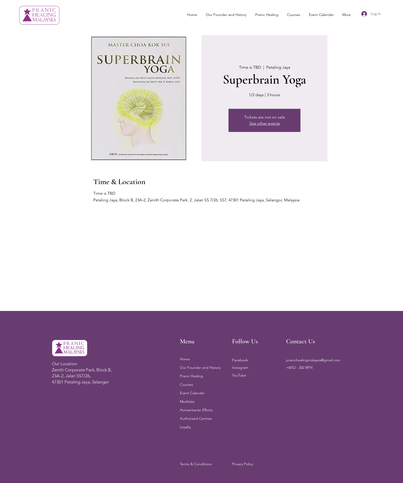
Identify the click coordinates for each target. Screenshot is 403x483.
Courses (186, 384)
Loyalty (185, 427)
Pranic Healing (191, 376)
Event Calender (192, 393)
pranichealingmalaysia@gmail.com (313, 360)
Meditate (187, 401)
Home (185, 359)
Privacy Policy (242, 464)
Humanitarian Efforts (196, 410)
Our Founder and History (200, 367)
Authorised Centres (196, 418)
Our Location (64, 363)
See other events (264, 123)
